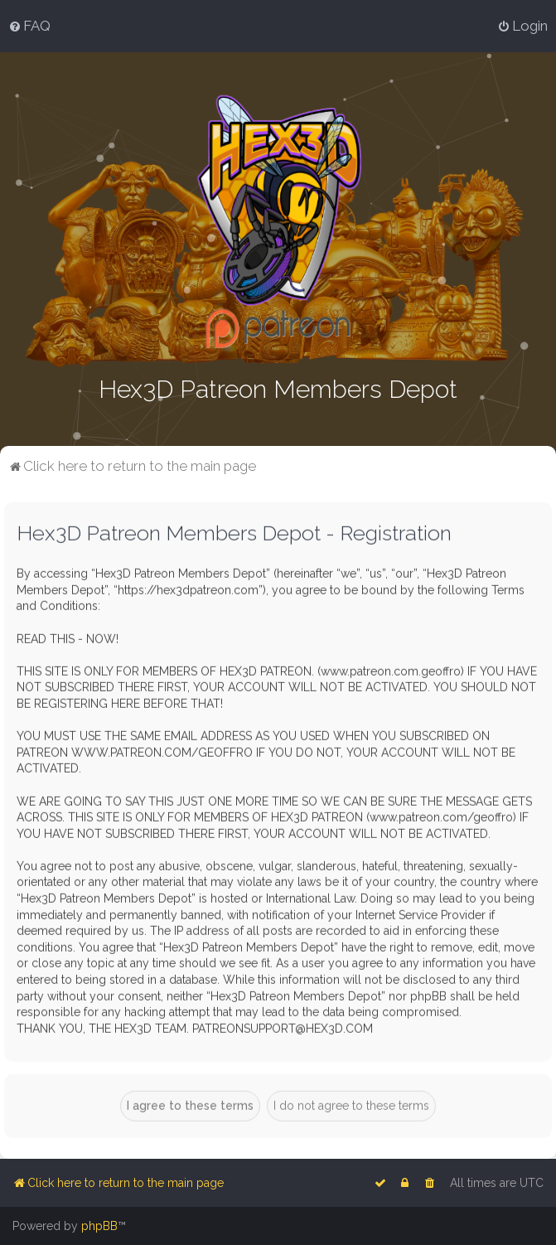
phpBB (99, 1226)
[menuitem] (29, 25)
